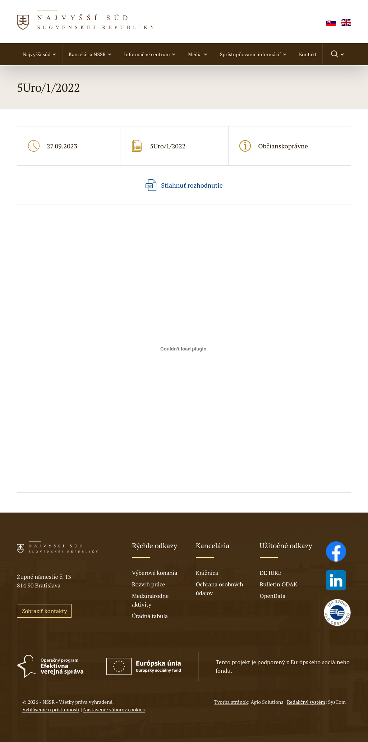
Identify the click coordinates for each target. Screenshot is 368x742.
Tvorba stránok (231, 701)
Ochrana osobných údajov (219, 588)
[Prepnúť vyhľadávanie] (338, 54)
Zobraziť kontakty (44, 611)
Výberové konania (155, 573)
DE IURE (270, 573)
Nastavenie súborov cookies (114, 709)
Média (195, 54)
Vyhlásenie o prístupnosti (50, 709)
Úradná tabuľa (150, 616)
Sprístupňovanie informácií (250, 54)
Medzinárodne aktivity (150, 600)
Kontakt (308, 54)
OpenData (273, 596)
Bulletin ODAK (278, 584)
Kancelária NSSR (87, 54)
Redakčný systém (306, 701)
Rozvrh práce (148, 584)
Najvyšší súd (37, 54)
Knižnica (207, 573)
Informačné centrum (147, 54)
